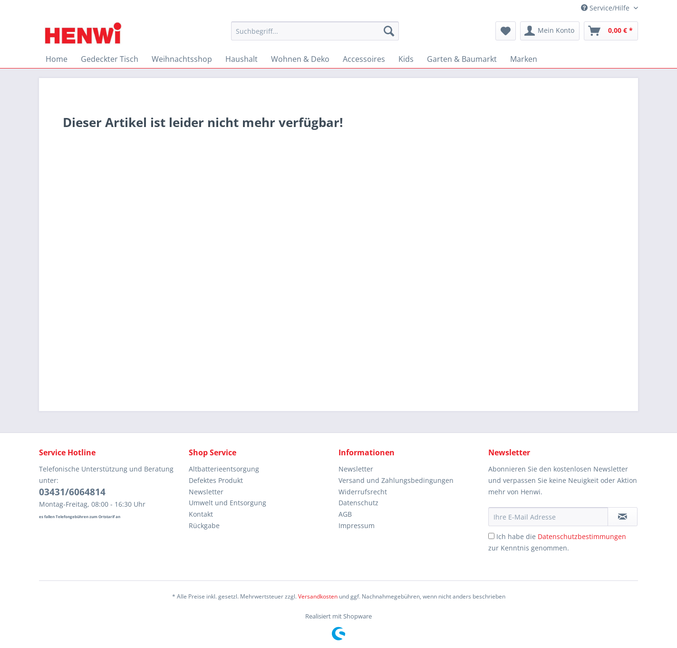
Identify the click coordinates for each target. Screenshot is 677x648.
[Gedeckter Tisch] (109, 59)
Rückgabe (204, 525)
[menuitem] (315, 35)
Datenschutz (358, 502)
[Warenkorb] (611, 30)
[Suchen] (389, 30)
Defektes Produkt (216, 480)
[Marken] (523, 59)
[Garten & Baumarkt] (461, 59)
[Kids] (406, 59)
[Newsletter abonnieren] (623, 516)
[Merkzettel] (505, 30)
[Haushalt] (241, 59)
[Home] (56, 59)
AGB (345, 514)
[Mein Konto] (550, 30)
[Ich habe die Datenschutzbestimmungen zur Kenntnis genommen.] (491, 536)
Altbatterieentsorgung (224, 468)
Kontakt (201, 514)
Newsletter (206, 491)
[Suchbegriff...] (315, 30)
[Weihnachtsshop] (182, 59)
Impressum (356, 525)
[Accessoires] (364, 59)
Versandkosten (318, 596)
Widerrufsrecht (362, 491)
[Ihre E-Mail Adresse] (548, 516)
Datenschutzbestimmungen (582, 536)
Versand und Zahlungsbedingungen (396, 480)
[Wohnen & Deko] (300, 59)
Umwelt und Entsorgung (227, 502)
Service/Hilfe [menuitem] (606, 7)
